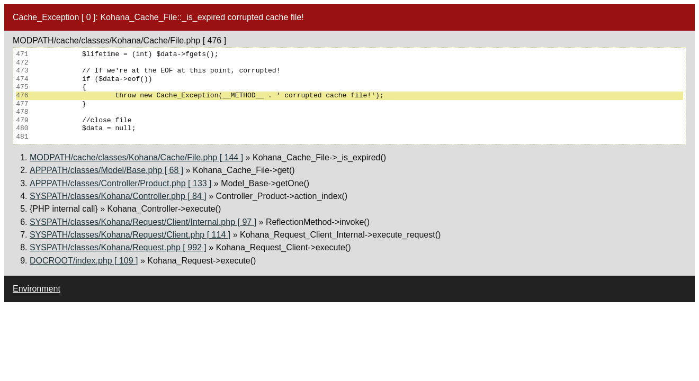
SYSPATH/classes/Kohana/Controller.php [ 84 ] (118, 196)
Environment (36, 288)
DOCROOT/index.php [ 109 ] (84, 260)
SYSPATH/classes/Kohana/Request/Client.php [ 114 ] (130, 234)
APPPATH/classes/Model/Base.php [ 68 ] (106, 170)
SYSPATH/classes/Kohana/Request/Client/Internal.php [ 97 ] (143, 221)
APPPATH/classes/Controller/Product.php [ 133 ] (121, 183)
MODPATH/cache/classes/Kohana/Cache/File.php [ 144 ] (136, 157)
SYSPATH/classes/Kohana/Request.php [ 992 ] (118, 247)
